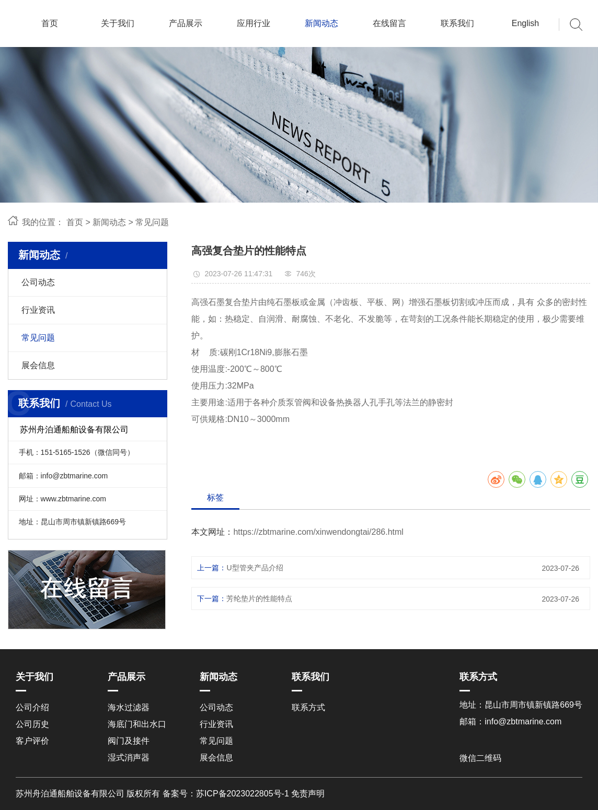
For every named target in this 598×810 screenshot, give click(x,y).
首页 (49, 23)
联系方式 (308, 707)
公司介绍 (32, 707)
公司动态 (38, 282)
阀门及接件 (129, 740)
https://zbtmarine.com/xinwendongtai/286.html (318, 531)
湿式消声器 (129, 757)
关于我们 (117, 23)
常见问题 (152, 222)
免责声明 (308, 793)
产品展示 (185, 23)
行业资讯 (38, 310)
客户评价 (32, 740)
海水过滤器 (129, 707)
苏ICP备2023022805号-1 (242, 793)
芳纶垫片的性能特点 (259, 598)
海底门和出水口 (137, 724)
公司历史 (32, 724)
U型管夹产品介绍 (254, 568)
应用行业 (253, 23)
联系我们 (457, 23)
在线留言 (389, 23)
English (525, 23)
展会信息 (38, 365)
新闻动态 (321, 23)
